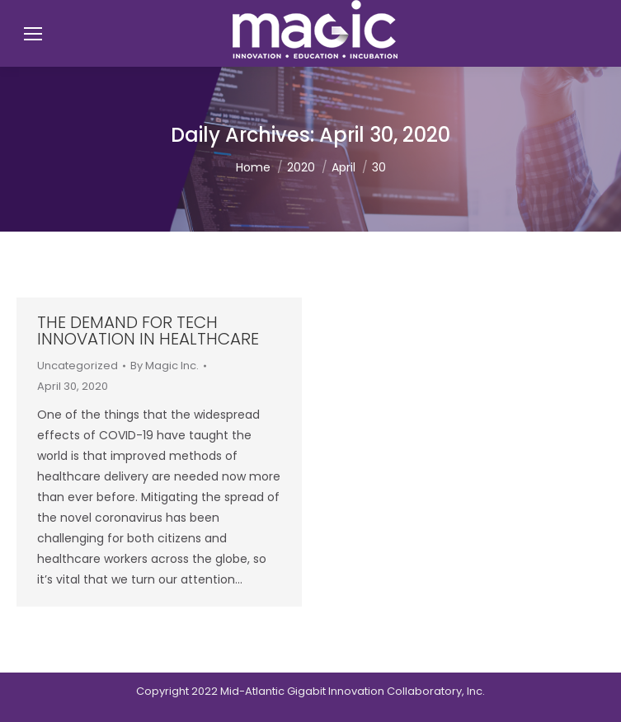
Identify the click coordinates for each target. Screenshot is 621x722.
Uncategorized (77, 365)
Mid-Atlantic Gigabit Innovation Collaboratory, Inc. (352, 691)
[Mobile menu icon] (32, 33)
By (164, 365)
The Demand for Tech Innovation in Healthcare (148, 330)
